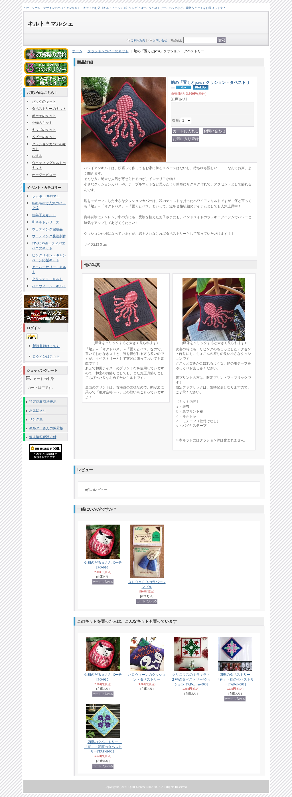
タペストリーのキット (49, 109)
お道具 (37, 156)
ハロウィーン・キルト (49, 286)
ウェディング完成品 (47, 229)
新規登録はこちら (46, 346)
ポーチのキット (44, 116)
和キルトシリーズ (45, 222)
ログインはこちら (46, 357)
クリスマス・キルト (47, 279)
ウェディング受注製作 (49, 236)
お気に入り (37, 410)
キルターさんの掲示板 (46, 428)
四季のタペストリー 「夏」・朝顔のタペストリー (103, 747)
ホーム (77, 51)
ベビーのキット (44, 137)
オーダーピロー (44, 175)
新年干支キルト (44, 215)
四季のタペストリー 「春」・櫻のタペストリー (235, 679)
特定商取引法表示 (42, 402)
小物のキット (42, 123)
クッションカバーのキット (108, 51)
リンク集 (36, 419)
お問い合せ (160, 40)
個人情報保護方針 (42, 437)
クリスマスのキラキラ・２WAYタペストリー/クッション (191, 679)
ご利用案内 (138, 40)
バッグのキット (44, 102)
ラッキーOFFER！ (46, 196)
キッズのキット (44, 130)
